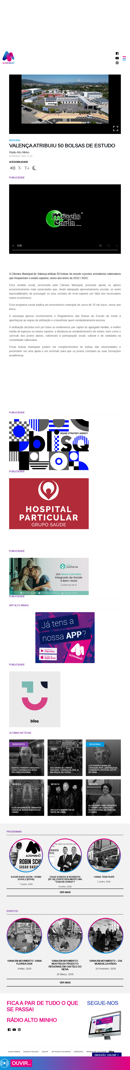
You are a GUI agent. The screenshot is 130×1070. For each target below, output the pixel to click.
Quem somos (14, 1052)
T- (20, 168)
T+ (26, 168)
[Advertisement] (65, 24)
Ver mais (65, 892)
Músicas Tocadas (31, 1052)
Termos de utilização (96, 1052)
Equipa (45, 1052)
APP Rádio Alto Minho (60, 1052)
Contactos (78, 1052)
